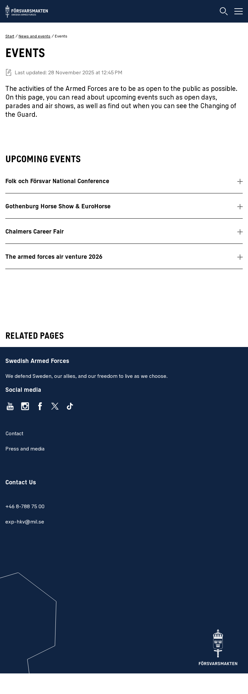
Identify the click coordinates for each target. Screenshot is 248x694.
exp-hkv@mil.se (24, 522)
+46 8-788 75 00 (24, 507)
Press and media (24, 449)
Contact (14, 434)
